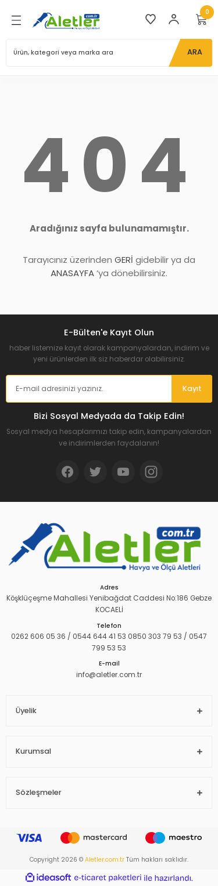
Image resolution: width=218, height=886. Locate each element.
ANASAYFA (72, 273)
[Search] (109, 53)
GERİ (124, 260)
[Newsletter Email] (109, 389)
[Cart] (201, 19)
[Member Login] (173, 19)
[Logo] (67, 20)
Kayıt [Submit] (192, 388)
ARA (194, 52)
